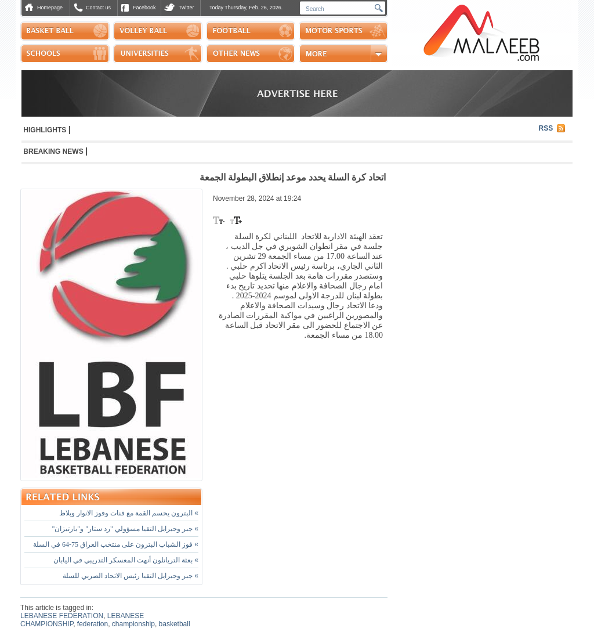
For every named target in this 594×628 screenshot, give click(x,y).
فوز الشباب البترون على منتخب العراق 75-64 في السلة (115, 544)
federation (92, 624)
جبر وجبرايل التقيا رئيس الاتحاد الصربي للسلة (130, 576)
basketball (174, 624)
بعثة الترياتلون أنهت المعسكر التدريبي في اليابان (125, 560)
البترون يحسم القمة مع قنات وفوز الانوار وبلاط (128, 513)
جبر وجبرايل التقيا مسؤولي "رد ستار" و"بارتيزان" (125, 529)
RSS (546, 128)
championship (133, 624)
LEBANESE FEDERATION (61, 616)
